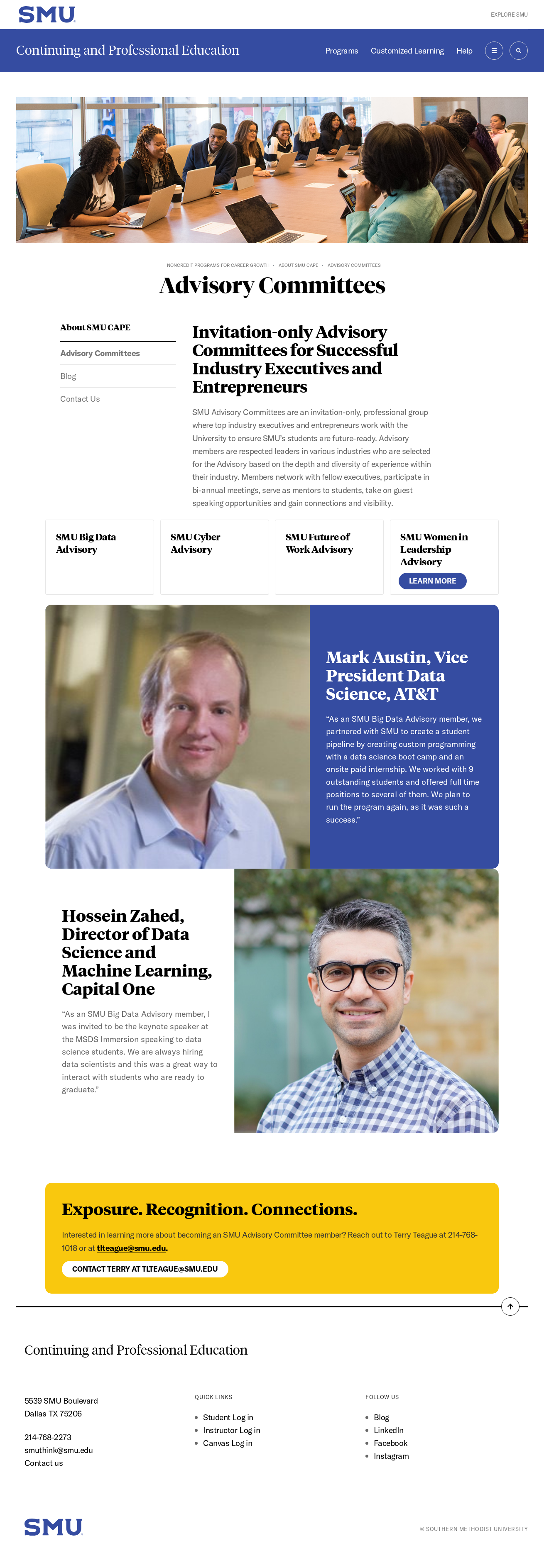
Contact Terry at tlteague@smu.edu (145, 1269)
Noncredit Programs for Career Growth (218, 265)
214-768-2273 (48, 1437)
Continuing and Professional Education (128, 50)
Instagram (391, 1456)
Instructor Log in (231, 1430)
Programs (341, 50)
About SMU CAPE (299, 265)
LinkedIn (389, 1430)
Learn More (432, 580)
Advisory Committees (100, 353)
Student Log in (228, 1417)
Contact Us (80, 398)
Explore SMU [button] (509, 14)
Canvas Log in (227, 1443)
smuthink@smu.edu (59, 1450)
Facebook (391, 1443)
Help (464, 50)
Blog (68, 376)
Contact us (44, 1463)
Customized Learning (407, 50)
